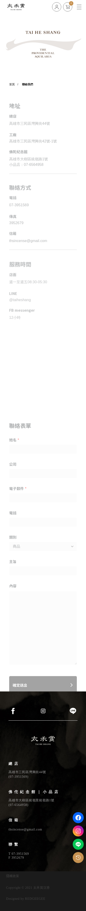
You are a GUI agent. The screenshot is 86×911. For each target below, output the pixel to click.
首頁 (12, 96)
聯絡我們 (27, 96)
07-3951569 (18, 776)
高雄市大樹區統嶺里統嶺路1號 (31, 800)
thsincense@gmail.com (25, 829)
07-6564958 (18, 805)
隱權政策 (12, 876)
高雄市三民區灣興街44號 (27, 772)
